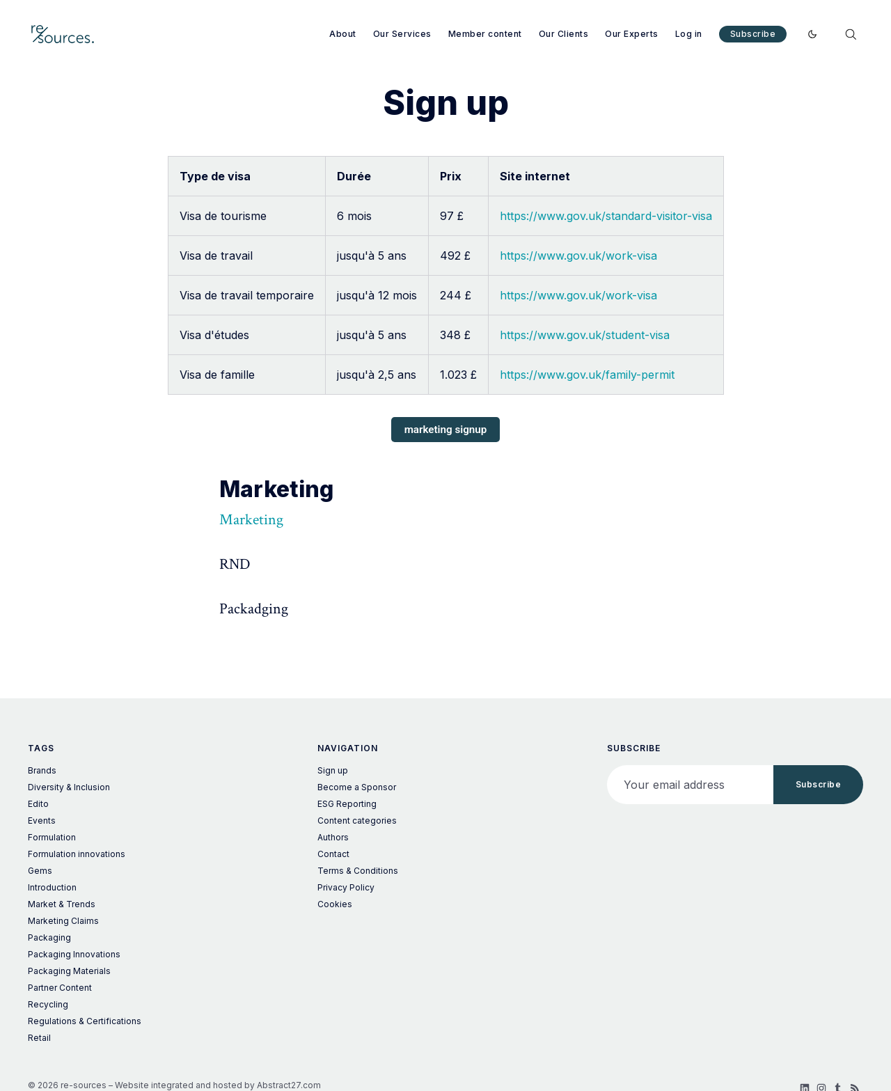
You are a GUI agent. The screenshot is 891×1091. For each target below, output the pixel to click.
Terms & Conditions (357, 870)
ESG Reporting (347, 804)
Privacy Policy (345, 887)
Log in (688, 34)
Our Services (402, 34)
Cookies (334, 904)
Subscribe (753, 34)
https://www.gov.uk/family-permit (587, 375)
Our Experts (632, 34)
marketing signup (445, 429)
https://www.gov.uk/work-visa (578, 255)
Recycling (48, 1004)
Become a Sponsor (356, 787)
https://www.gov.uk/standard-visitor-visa (606, 216)
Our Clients (564, 34)
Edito (38, 804)
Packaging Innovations (74, 954)
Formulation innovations (76, 854)
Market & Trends (61, 904)
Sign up (332, 770)
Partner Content (60, 987)
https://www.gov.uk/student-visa (585, 335)
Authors (333, 837)
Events (42, 820)
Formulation (52, 837)
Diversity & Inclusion (69, 787)
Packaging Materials (69, 971)
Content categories (357, 820)
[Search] (850, 34)
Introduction (52, 887)
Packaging (49, 937)
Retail (39, 1038)
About (342, 34)
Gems (40, 870)
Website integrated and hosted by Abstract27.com (218, 1085)
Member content (485, 34)
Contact (333, 854)
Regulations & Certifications (84, 1021)
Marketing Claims (63, 921)
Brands (42, 770)
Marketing (251, 520)
